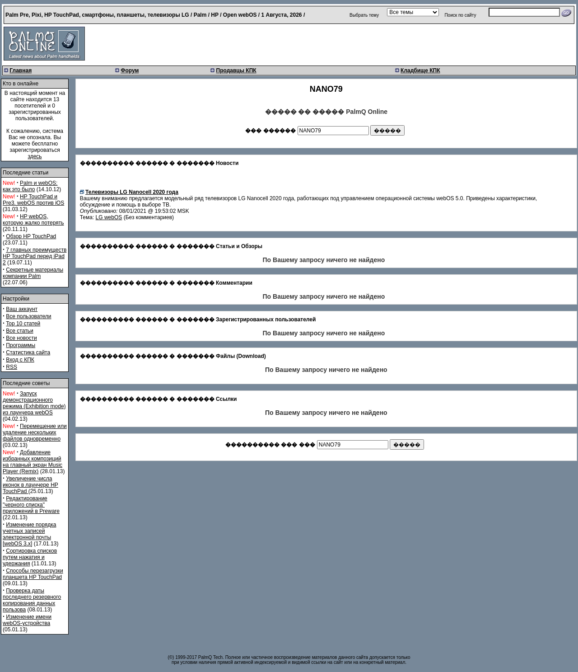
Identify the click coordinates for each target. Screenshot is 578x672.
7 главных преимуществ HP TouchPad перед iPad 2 (34, 256)
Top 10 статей (23, 323)
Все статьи (19, 331)
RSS (11, 367)
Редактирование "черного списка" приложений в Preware (31, 504)
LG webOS (109, 217)
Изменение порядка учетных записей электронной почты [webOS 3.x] (29, 534)
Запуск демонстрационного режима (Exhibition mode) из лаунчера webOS (34, 403)
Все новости (21, 338)
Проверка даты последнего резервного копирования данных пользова (32, 600)
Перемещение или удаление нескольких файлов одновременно (35, 432)
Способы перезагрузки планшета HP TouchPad (33, 574)
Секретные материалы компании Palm (33, 273)
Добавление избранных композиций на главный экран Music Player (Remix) (32, 462)
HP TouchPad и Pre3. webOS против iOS (33, 199)
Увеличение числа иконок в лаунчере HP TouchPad (30, 484)
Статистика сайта (28, 352)
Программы (20, 345)
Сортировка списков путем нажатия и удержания (30, 557)
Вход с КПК (20, 360)
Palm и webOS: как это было (30, 186)
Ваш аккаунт (21, 309)
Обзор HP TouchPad (31, 236)
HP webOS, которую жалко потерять (33, 219)
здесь (35, 156)
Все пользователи (28, 316)
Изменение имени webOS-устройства (27, 620)
